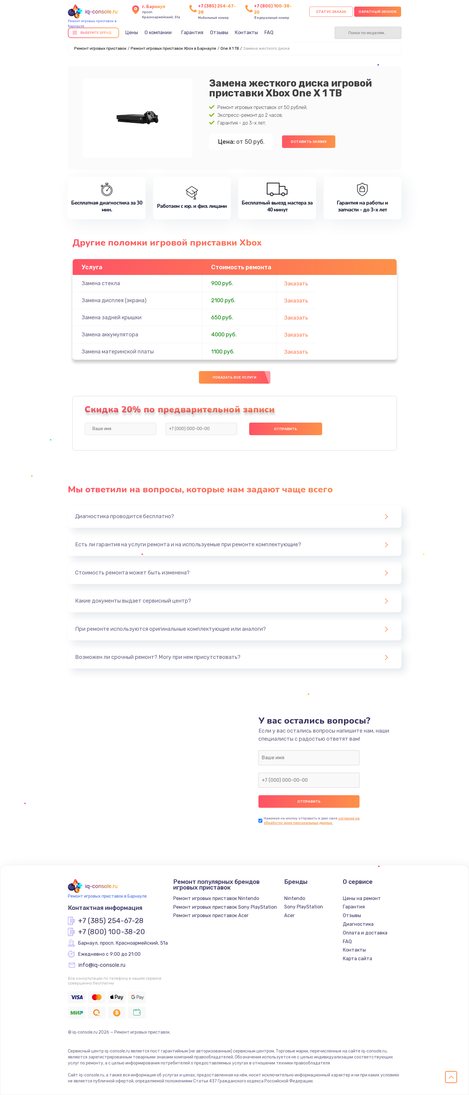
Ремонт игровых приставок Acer (211, 915)
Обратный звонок (378, 12)
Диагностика (358, 924)
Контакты (246, 32)
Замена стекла (101, 283)
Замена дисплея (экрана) (114, 300)
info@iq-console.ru (101, 965)
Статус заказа (331, 12)
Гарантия (192, 32)
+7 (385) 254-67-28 (111, 921)
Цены (131, 32)
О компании (158, 32)
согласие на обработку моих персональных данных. (312, 820)
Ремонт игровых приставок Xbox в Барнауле (173, 48)
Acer (289, 915)
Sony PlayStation (303, 907)
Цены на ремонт (362, 898)
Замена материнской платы (118, 351)
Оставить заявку (309, 142)
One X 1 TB (229, 48)
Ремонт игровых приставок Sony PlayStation (225, 907)
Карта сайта (357, 958)
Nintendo (294, 898)
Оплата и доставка (365, 933)
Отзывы (219, 32)
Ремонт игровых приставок (100, 48)
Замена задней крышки (111, 317)
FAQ (268, 32)
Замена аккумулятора (110, 334)
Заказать (296, 283)
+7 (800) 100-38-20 (111, 932)
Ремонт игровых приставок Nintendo (216, 898)
